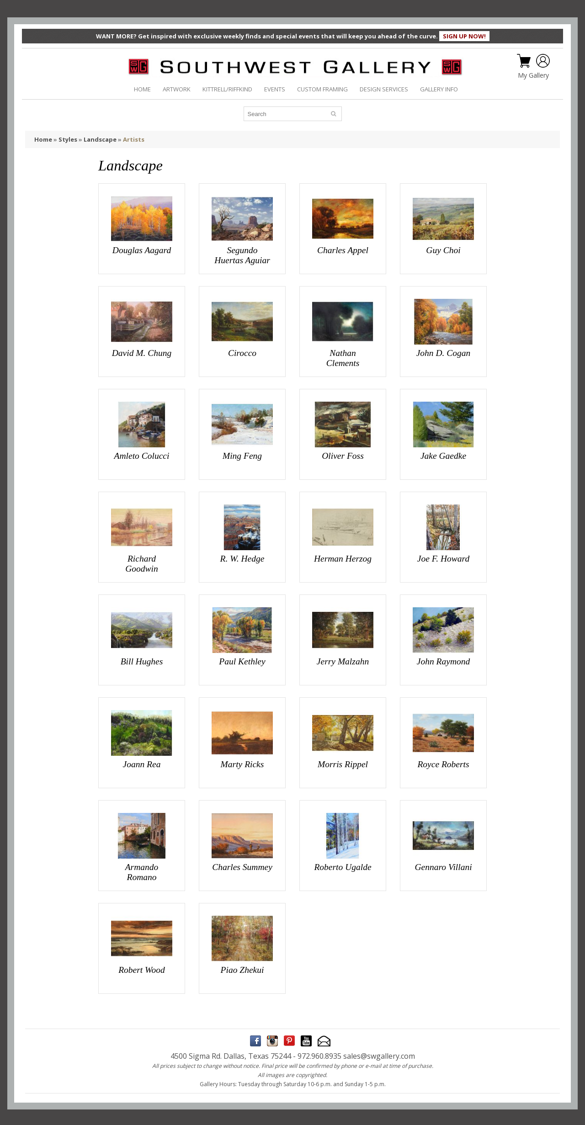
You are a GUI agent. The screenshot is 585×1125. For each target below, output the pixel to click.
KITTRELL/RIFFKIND (227, 89)
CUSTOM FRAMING (322, 89)
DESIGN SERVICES (384, 89)
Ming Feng (242, 455)
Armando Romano (142, 871)
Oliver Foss (343, 455)
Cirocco (242, 353)
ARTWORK (177, 89)
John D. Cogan (443, 353)
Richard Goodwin (141, 563)
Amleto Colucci (142, 455)
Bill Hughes (142, 660)
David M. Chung (142, 353)
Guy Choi (443, 250)
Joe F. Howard (443, 558)
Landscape (100, 139)
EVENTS (274, 89)
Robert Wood (141, 968)
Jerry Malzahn (343, 660)
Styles (67, 139)
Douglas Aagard (141, 250)
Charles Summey (242, 865)
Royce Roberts (443, 763)
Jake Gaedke (443, 455)
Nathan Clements (343, 358)
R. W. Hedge (242, 558)
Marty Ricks (242, 763)
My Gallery (533, 75)
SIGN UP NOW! (464, 36)
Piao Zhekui (242, 968)
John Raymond (443, 660)
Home (43, 139)
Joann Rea (142, 763)
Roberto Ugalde (342, 865)
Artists (133, 139)
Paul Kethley (242, 660)
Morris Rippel (343, 763)
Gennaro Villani (443, 865)
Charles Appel (342, 250)
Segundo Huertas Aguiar (242, 255)
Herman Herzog (343, 558)
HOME (142, 89)
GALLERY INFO (439, 89)
